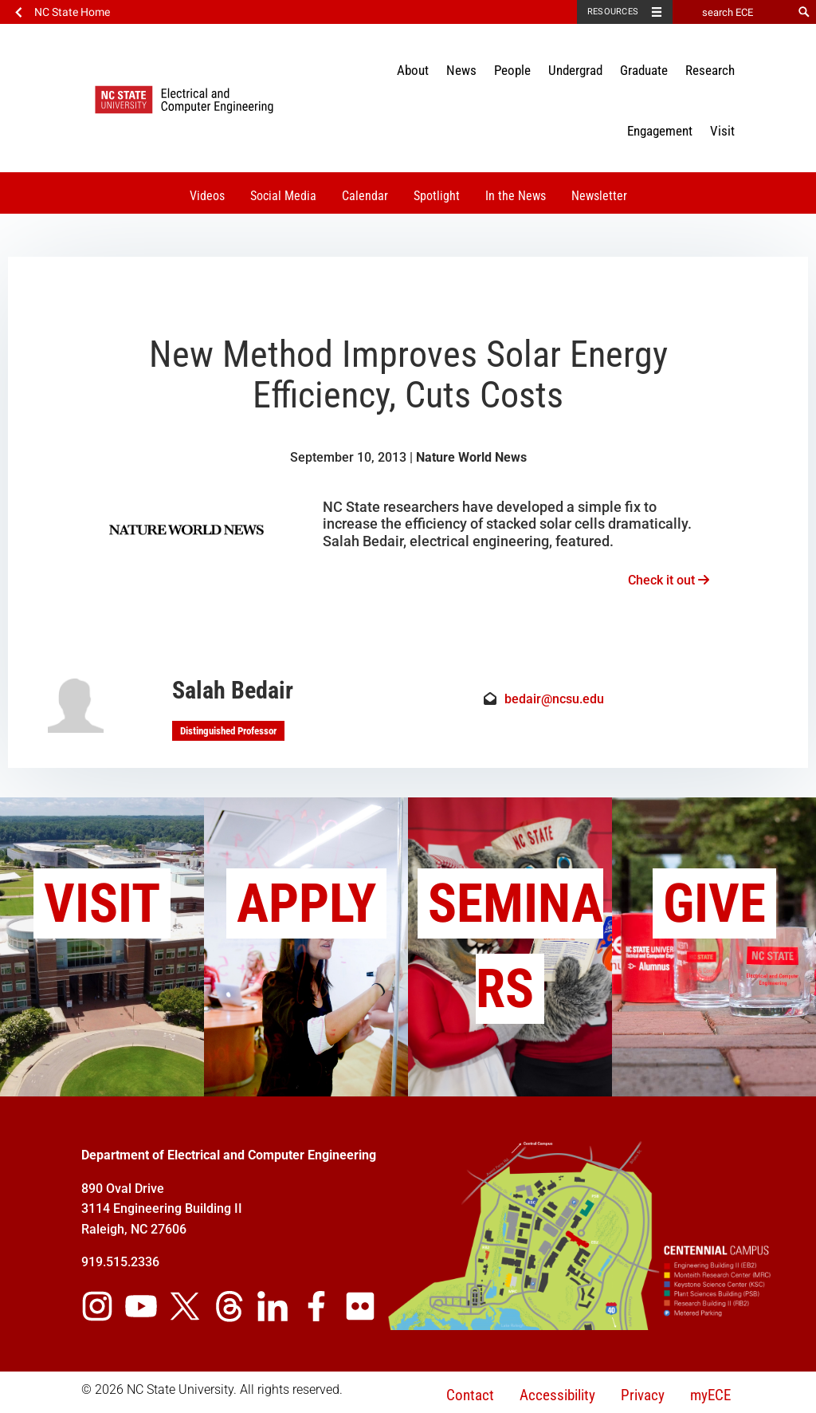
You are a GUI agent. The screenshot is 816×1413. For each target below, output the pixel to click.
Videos (207, 195)
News (461, 70)
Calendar (365, 195)
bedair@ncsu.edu (554, 698)
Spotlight (437, 195)
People (512, 70)
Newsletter (599, 195)
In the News (515, 195)
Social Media (283, 195)
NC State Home (72, 12)
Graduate (644, 70)
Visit (722, 131)
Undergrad (575, 70)
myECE (710, 1395)
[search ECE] (732, 12)
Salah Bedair (232, 690)
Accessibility (557, 1395)
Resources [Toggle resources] (612, 11)
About (413, 70)
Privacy (643, 1395)
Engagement (659, 131)
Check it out (668, 580)
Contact (470, 1395)
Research (710, 70)
